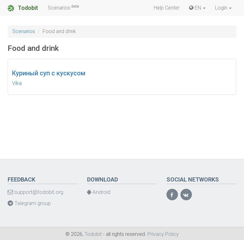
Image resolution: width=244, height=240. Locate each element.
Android (98, 192)
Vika (17, 83)
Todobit (23, 7)
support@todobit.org (35, 192)
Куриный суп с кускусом (48, 73)
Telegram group (29, 203)
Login (223, 8)
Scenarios (63, 7)
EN (197, 8)
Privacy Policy (163, 234)
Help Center (167, 8)
